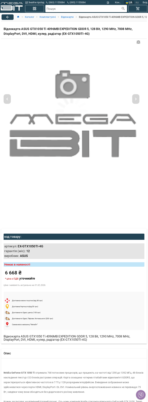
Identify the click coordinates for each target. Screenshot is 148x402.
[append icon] (123, 9)
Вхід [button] (145, 2)
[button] (141, 395)
